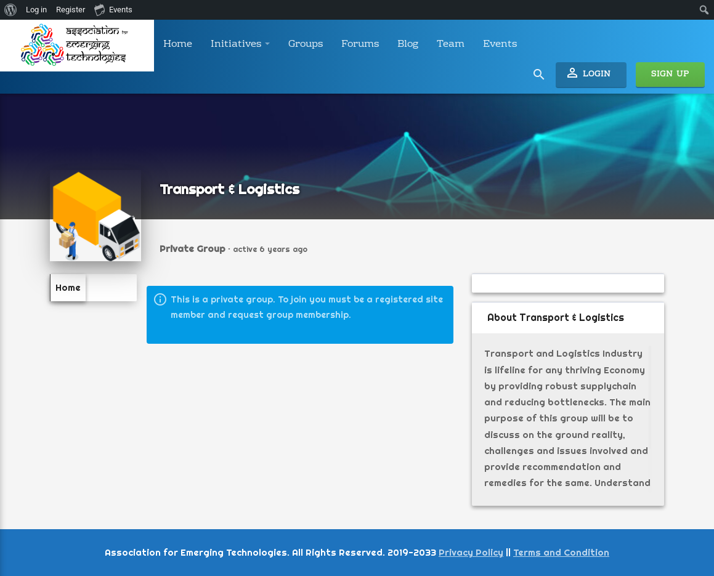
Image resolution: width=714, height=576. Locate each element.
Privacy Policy (471, 552)
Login (588, 73)
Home (177, 44)
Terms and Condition (561, 552)
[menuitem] (11, 10)
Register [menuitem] (70, 9)
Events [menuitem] (113, 9)
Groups (305, 44)
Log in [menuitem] (36, 9)
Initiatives (240, 44)
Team (451, 44)
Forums (360, 44)
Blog (407, 44)
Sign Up (670, 74)
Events (500, 44)
